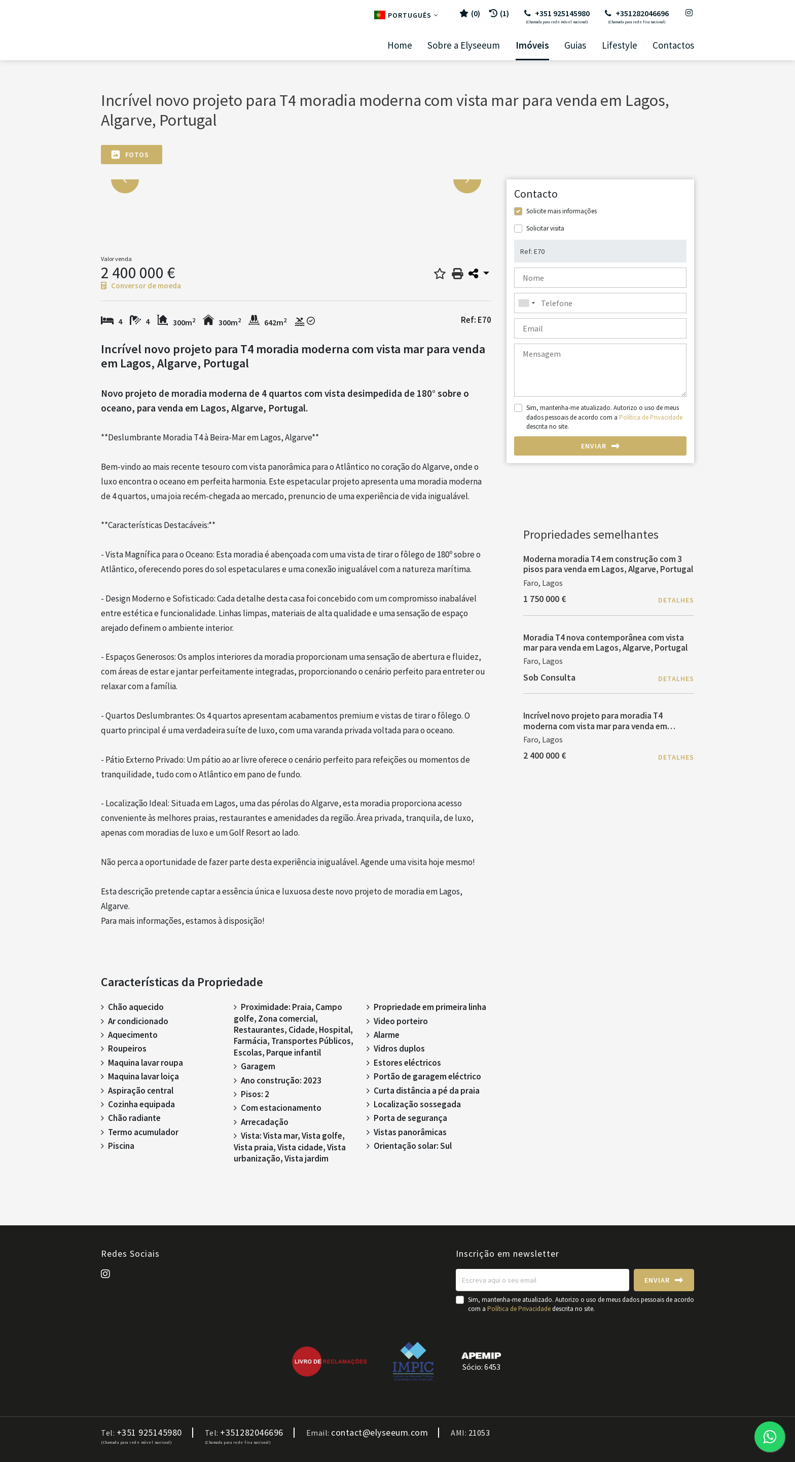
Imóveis (532, 45)
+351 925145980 (557, 16)
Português (406, 15)
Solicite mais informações (561, 211)
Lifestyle (619, 45)
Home (399, 45)
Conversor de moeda (141, 285)
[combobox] (600, 303)
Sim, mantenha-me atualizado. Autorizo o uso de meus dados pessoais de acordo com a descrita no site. (604, 416)
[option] (296, 179)
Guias (575, 45)
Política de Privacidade (650, 417)
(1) (499, 13)
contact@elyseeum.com (379, 1432)
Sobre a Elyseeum (463, 45)
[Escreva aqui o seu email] (542, 1280)
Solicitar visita (545, 228)
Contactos (673, 45)
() (469, 13)
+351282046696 (637, 16)
